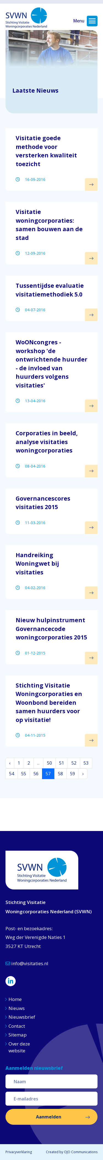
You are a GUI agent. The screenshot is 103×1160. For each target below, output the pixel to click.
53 (85, 763)
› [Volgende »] (83, 774)
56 (36, 774)
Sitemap (18, 1035)
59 (72, 774)
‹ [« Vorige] (9, 763)
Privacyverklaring (18, 1152)
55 (23, 774)
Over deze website (19, 1047)
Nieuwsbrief (22, 1017)
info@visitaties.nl (26, 963)
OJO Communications (81, 1152)
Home (15, 999)
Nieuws (17, 1008)
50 (49, 763)
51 (61, 763)
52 (73, 763)
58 (60, 774)
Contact (17, 1026)
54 (11, 774)
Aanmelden (48, 1117)
